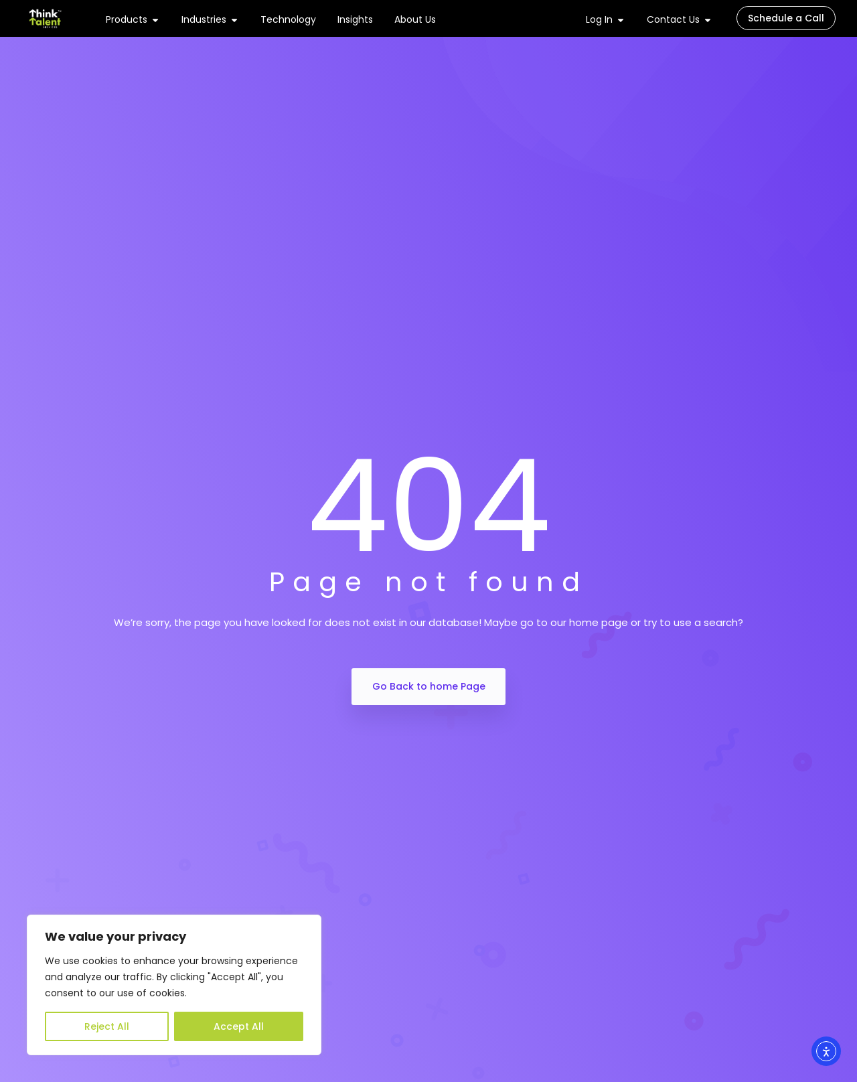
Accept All (239, 1026)
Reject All (106, 1026)
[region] (174, 985)
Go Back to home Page (428, 686)
